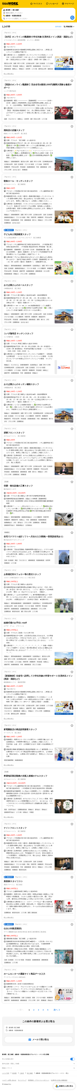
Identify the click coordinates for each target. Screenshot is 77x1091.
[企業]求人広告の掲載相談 (59, 1080)
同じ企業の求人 (9, 74)
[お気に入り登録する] (72, 33)
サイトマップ (22, 1080)
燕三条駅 (30, 1073)
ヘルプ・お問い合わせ (9, 1080)
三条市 (22, 1073)
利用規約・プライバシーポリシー (38, 1080)
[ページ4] (43, 1010)
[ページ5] (48, 1010)
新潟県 (14, 1073)
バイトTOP (5, 1073)
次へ (56, 1010)
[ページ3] (38, 1010)
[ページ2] (34, 1010)
